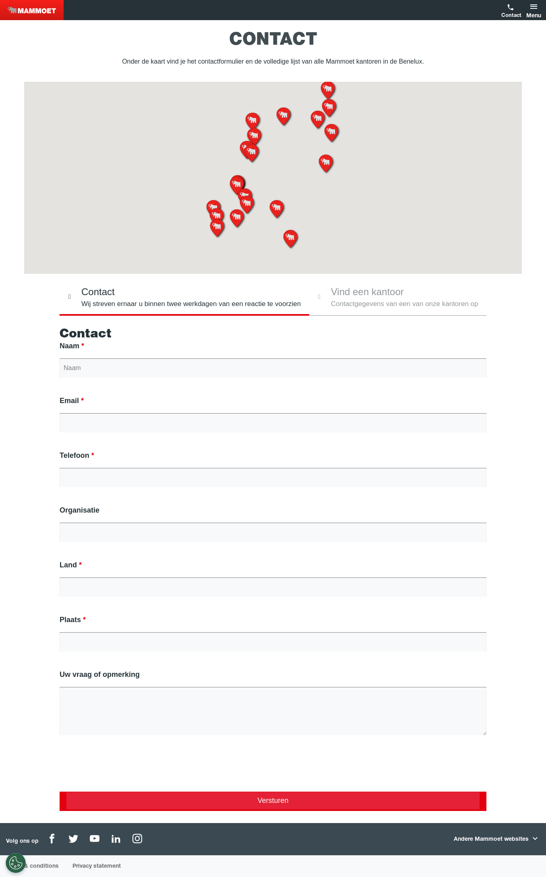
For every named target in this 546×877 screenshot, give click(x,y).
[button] (535, 10)
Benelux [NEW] (32, 10)
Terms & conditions (32, 866)
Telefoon (74, 455)
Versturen (272, 800)
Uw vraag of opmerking (100, 674)
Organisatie (79, 510)
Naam (69, 346)
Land (68, 565)
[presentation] (121, 770)
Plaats (70, 620)
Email (69, 401)
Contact (510, 16)
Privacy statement (96, 866)
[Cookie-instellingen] (15, 863)
